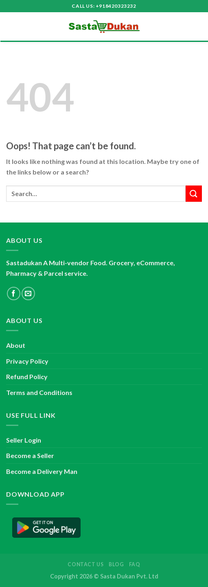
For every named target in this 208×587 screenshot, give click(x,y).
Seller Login (23, 440)
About (15, 345)
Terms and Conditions (39, 392)
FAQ (134, 564)
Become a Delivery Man (41, 471)
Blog (116, 564)
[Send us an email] (28, 293)
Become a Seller (30, 455)
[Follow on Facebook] (13, 293)
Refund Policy (27, 376)
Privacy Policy (27, 361)
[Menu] (11, 26)
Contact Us (85, 564)
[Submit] (194, 193)
